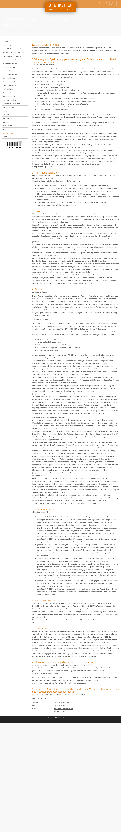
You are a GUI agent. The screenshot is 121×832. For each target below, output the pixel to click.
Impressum (7, 125)
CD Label (6, 111)
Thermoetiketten (10, 74)
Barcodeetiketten (10, 81)
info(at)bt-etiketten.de (63, 708)
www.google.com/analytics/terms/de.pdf (49, 682)
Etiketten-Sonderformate (13, 52)
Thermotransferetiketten (13, 70)
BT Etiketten (60, 6)
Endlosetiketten (9, 96)
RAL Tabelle (7, 118)
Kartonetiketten (9, 85)
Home (5, 41)
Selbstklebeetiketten (11, 103)
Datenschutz (8, 133)
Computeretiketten (11, 100)
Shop (5, 136)
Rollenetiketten (9, 78)
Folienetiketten (9, 89)
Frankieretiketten (10, 63)
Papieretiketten (9, 67)
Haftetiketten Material (12, 48)
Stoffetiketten (8, 107)
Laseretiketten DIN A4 (12, 56)
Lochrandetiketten (10, 59)
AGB (4, 129)
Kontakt (6, 122)
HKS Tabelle (7, 114)
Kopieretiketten (9, 92)
